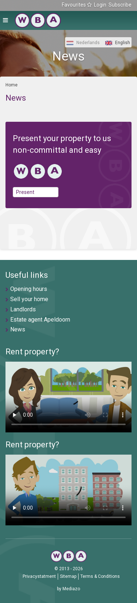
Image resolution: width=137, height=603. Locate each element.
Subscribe (120, 5)
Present (25, 192)
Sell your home (29, 299)
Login (100, 5)
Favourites (77, 5)
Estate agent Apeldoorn (40, 319)
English (117, 42)
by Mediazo (68, 588)
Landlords (23, 309)
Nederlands (83, 42)
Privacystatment (39, 576)
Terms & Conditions (100, 576)
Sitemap (68, 576)
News (17, 329)
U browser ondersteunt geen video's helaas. (68, 397)
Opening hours (28, 288)
